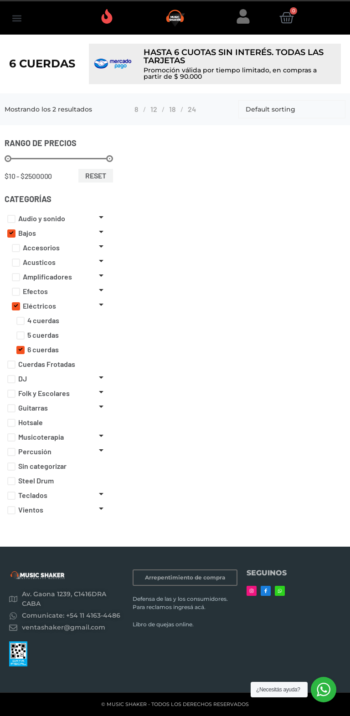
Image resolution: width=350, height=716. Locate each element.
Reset (95, 175)
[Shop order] (291, 109)
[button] (16, 17)
